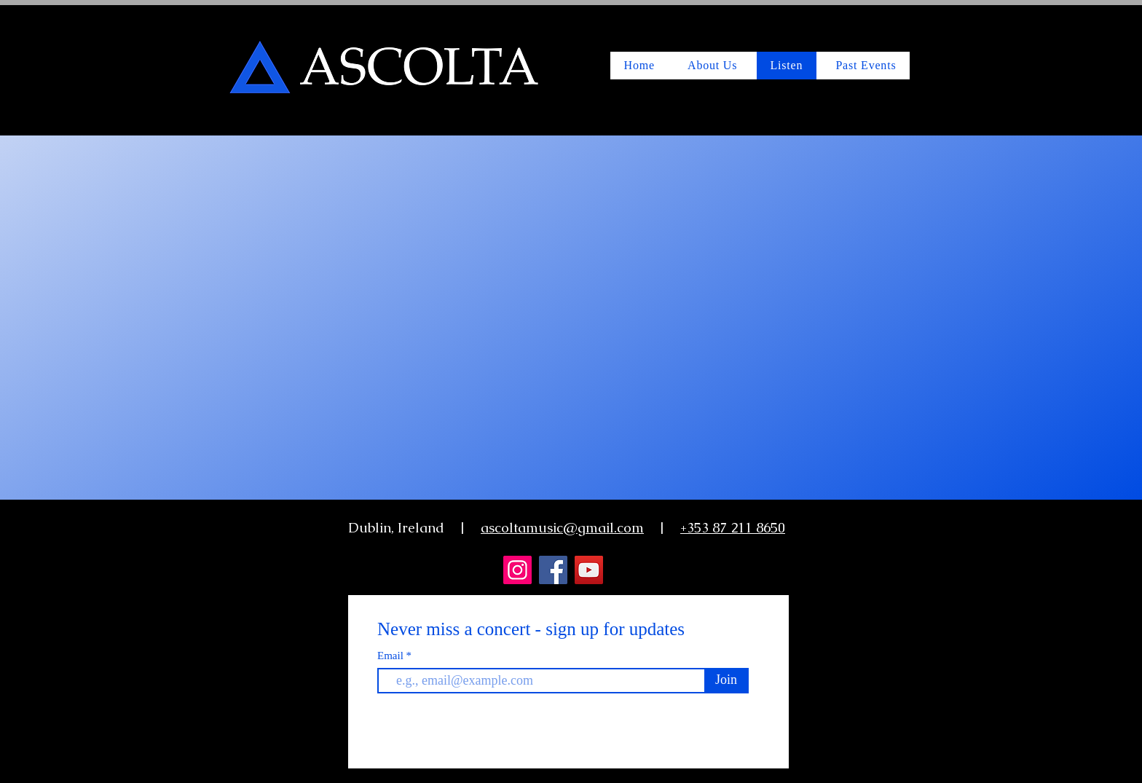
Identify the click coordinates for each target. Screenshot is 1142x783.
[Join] (726, 680)
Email (391, 655)
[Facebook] (553, 570)
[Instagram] (517, 570)
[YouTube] (589, 570)
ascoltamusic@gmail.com (562, 528)
